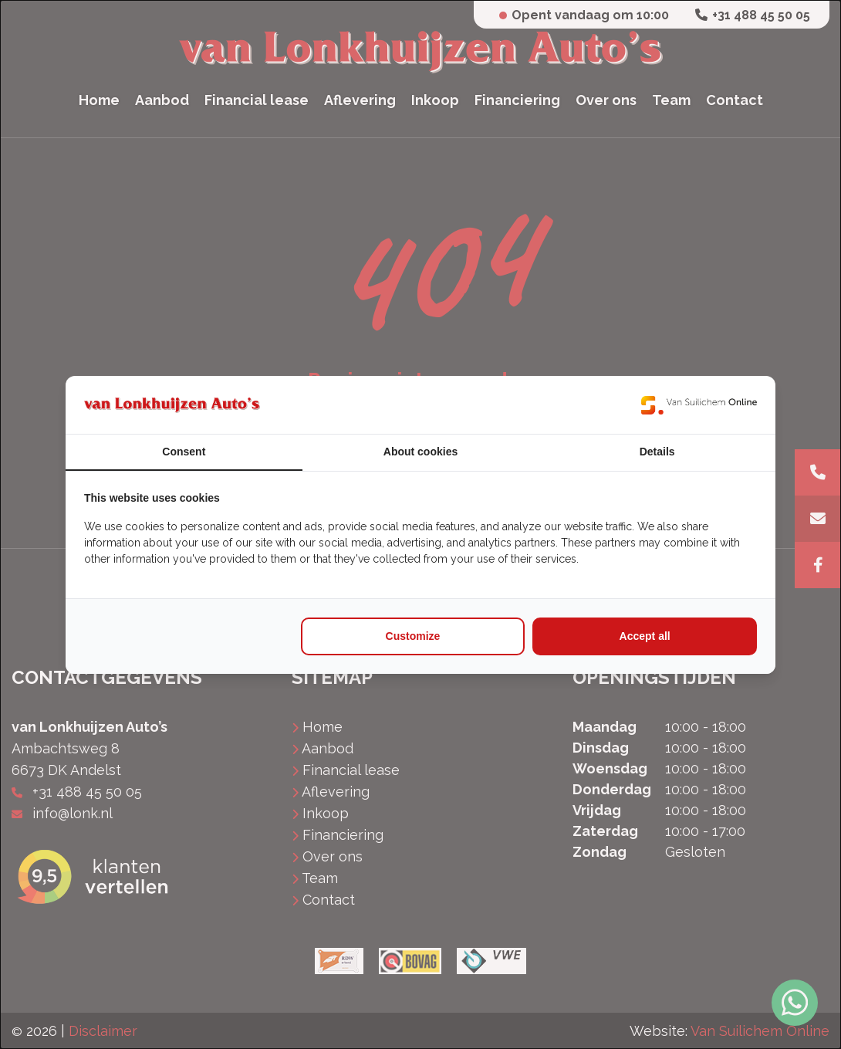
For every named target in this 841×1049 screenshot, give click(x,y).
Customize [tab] (413, 636)
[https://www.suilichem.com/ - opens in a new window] (699, 404)
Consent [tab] (183, 451)
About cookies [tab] (420, 451)
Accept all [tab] (645, 636)
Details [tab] (657, 451)
